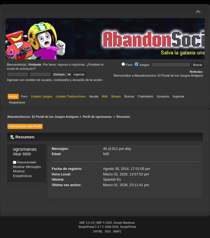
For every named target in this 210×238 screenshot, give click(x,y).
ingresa (62, 64)
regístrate (78, 64)
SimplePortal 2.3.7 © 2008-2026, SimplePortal (107, 226)
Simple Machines (124, 222)
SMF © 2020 (104, 222)
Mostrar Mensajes (27, 167)
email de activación (20, 68)
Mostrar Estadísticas (22, 173)
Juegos (142, 64)
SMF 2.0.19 (86, 222)
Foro (126, 64)
